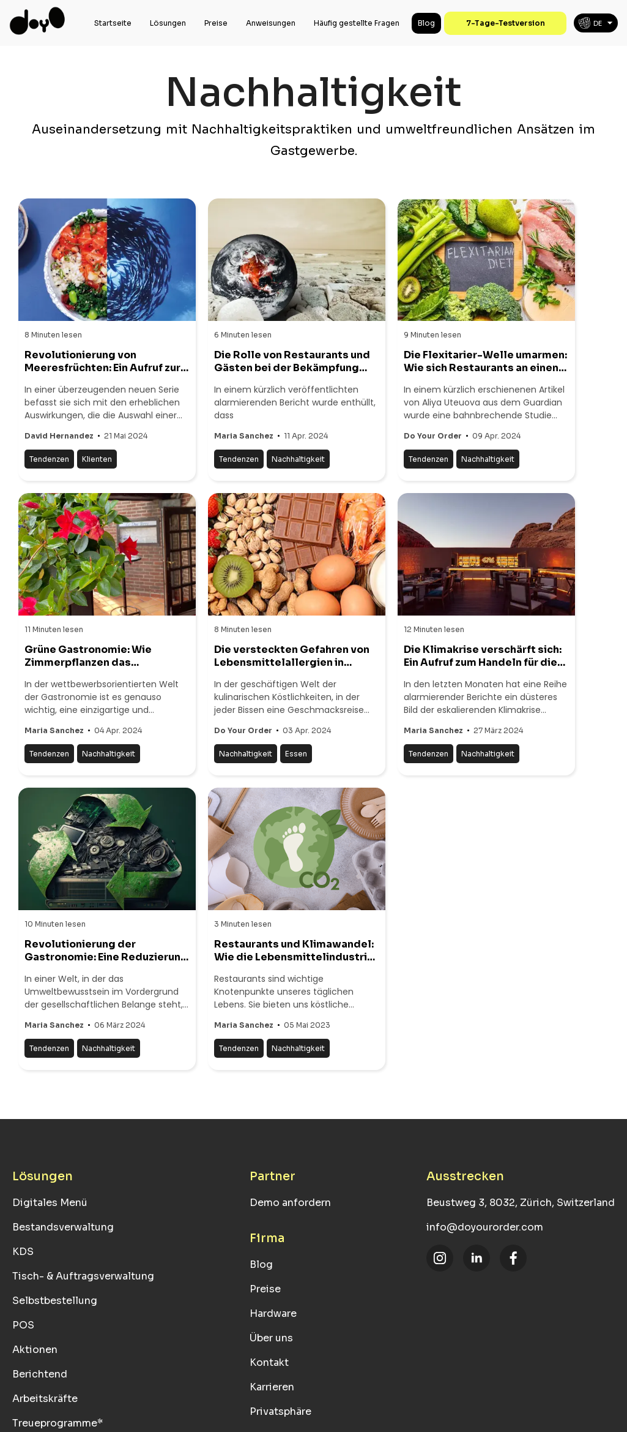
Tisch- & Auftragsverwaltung (83, 1276)
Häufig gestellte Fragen (356, 23)
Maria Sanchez (243, 435)
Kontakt (269, 1362)
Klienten (97, 459)
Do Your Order (433, 435)
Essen (296, 753)
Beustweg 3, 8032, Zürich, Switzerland (520, 1202)
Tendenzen (49, 459)
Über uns (271, 1338)
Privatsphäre (280, 1411)
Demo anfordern (290, 1202)
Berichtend (39, 1374)
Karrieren (272, 1387)
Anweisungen (270, 23)
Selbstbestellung (54, 1300)
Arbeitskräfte (45, 1398)
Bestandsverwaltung (63, 1227)
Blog (426, 23)
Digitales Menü (49, 1202)
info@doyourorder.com (484, 1227)
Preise (216, 23)
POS (23, 1325)
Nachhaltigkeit (298, 459)
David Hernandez (59, 435)
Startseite (113, 23)
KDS (23, 1251)
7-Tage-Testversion (505, 23)
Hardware (273, 1313)
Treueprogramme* (57, 1423)
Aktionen (35, 1349)
